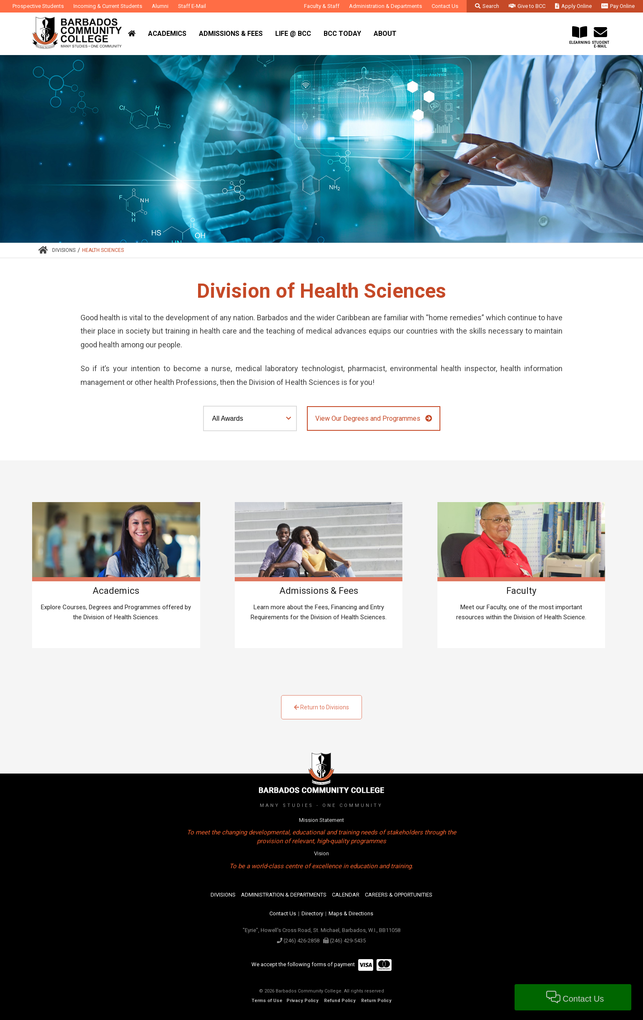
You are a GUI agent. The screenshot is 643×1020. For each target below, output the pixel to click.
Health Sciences (103, 250)
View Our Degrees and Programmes (373, 418)
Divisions (63, 250)
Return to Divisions (321, 707)
